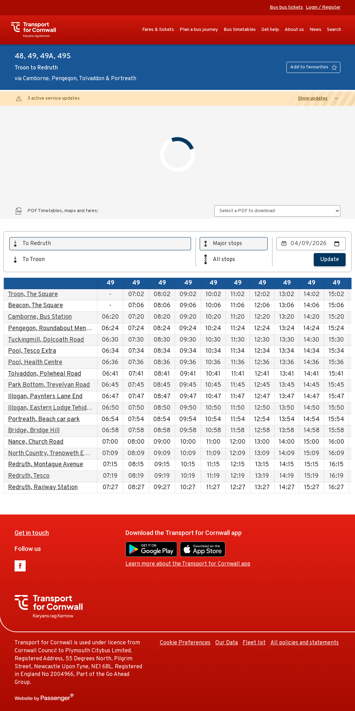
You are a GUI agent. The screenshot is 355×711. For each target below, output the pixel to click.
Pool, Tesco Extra (32, 351)
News (315, 30)
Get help (270, 30)
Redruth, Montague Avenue (45, 465)
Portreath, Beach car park (44, 420)
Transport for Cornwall (37, 29)
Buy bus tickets (286, 7)
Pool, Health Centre (35, 363)
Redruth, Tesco (29, 476)
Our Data (226, 642)
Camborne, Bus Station (40, 317)
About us (294, 30)
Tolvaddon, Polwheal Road (44, 374)
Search (334, 30)
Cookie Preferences (185, 642)
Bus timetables (240, 30)
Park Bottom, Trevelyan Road (49, 385)
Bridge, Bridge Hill (34, 431)
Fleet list (254, 642)
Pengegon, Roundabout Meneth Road (59, 329)
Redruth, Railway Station (43, 488)
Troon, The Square (33, 295)
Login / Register (323, 7)
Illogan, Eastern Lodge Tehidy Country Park (68, 408)
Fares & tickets (158, 30)
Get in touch (32, 532)
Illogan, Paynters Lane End (45, 397)
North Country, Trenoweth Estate (53, 454)
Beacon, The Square (35, 306)
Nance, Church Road (35, 442)
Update (329, 259)
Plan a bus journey (199, 30)
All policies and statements (304, 642)
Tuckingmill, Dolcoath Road (46, 340)
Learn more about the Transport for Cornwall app (187, 564)
